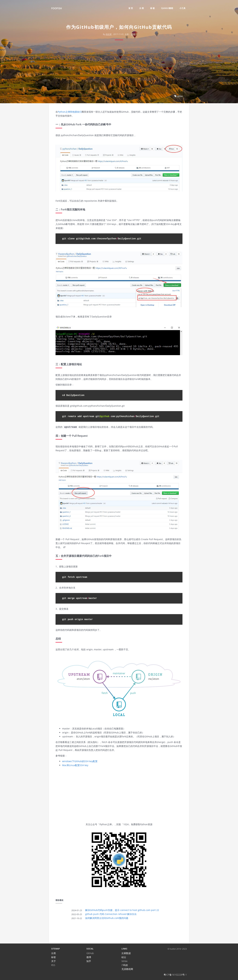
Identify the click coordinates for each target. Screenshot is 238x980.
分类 (53, 953)
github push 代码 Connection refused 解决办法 (111, 914)
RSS (53, 965)
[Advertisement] (119, 68)
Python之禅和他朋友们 (70, 111)
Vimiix (124, 961)
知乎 (88, 961)
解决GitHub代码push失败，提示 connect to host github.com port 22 (122, 910)
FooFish (56, 8)
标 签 (152, 8)
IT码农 (124, 965)
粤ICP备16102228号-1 (175, 974)
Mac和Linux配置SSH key (75, 765)
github (180, 96)
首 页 (130, 8)
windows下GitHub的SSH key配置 (80, 761)
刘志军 (109, 34)
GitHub (90, 953)
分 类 (141, 8)
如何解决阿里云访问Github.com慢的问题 (106, 918)
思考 (133, 34)
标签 (53, 957)
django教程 (167, 8)
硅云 (123, 957)
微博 (88, 957)
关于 (53, 961)
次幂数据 (126, 953)
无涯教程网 (127, 969)
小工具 (182, 8)
